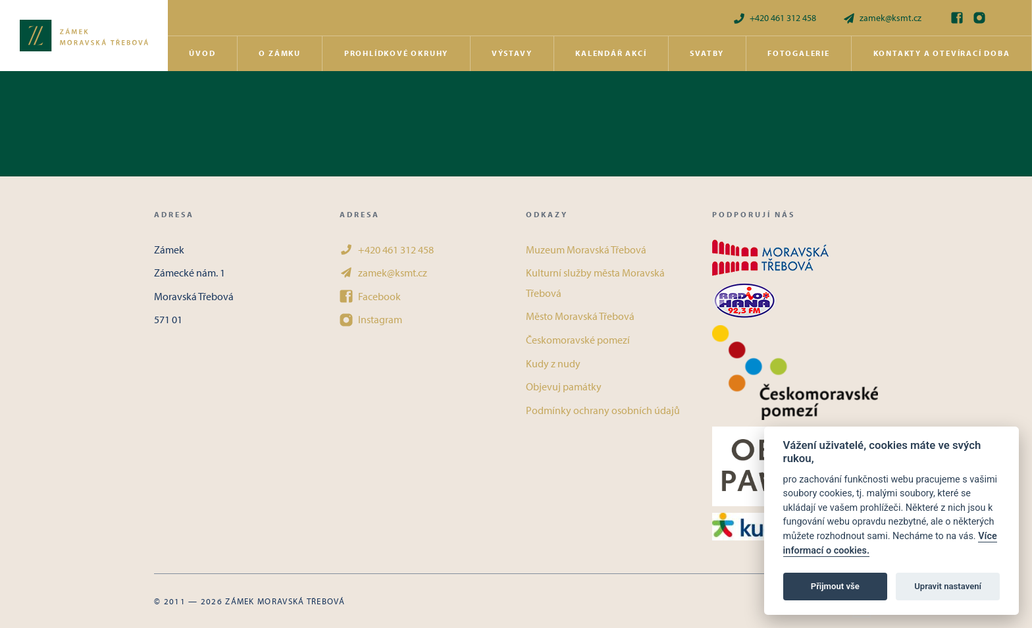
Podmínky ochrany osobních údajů (603, 410)
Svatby (707, 53)
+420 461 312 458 (774, 18)
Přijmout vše (835, 586)
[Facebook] (957, 18)
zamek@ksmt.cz (881, 18)
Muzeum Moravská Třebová (586, 249)
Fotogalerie (798, 53)
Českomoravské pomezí (578, 339)
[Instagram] (979, 18)
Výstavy (512, 53)
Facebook (370, 296)
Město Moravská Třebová (580, 316)
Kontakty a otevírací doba (941, 53)
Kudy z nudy (553, 363)
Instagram (371, 319)
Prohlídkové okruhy (396, 53)
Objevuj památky (564, 386)
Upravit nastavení (947, 586)
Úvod (202, 53)
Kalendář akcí (610, 53)
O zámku (280, 53)
